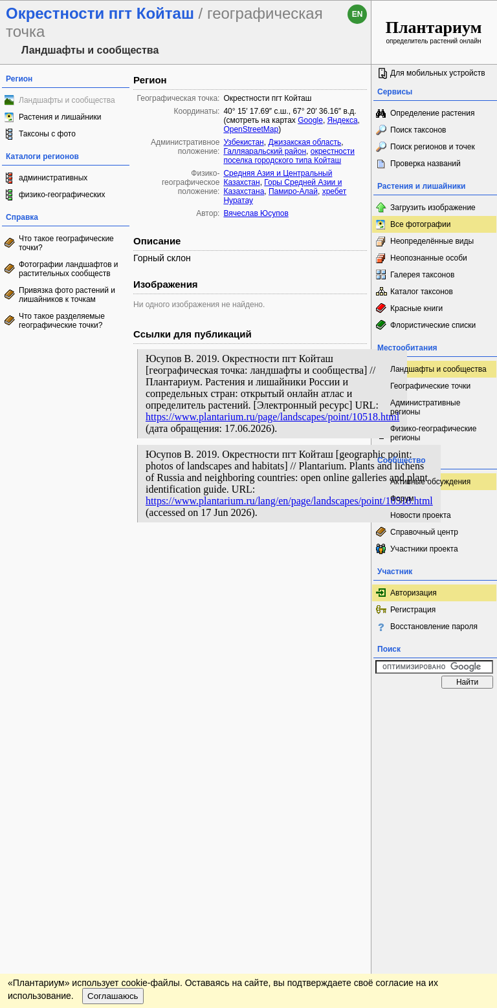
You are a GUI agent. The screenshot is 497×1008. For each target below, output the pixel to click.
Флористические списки (433, 325)
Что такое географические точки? (66, 243)
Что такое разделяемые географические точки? (62, 321)
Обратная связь (98, 707)
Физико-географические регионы (433, 433)
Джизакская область (304, 142)
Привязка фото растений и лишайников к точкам (67, 295)
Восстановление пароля (434, 626)
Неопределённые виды (432, 241)
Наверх (351, 707)
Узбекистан (243, 142)
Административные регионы (425, 407)
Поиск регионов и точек (432, 146)
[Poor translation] (47, 812)
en (357, 14)
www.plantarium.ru (434, 707)
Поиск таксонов (418, 129)
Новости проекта (420, 515)
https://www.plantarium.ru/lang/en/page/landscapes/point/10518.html (289, 500)
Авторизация (413, 592)
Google (310, 120)
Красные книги (416, 308)
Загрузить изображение (433, 207)
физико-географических (62, 194)
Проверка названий (425, 163)
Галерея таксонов (422, 274)
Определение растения (432, 113)
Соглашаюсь (112, 744)
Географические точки (430, 386)
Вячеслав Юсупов (255, 213)
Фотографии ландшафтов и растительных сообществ (68, 269)
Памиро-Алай (293, 191)
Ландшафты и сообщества (67, 100)
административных (53, 177)
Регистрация (413, 609)
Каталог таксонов (421, 291)
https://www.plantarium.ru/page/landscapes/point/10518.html (272, 416)
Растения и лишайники (60, 117)
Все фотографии (420, 224)
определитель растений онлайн (434, 31)
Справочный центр (424, 532)
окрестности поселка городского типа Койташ (289, 156)
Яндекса (342, 120)
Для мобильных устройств (437, 73)
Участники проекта (424, 548)
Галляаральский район (264, 151)
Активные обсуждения (430, 481)
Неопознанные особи (428, 258)
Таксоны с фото (47, 133)
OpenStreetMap (250, 129)
